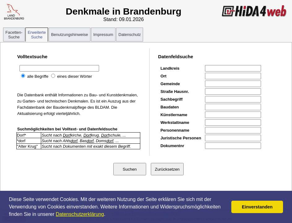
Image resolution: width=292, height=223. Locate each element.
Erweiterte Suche (37, 34)
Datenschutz (130, 34)
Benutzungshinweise (69, 34)
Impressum (103, 34)
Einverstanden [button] (257, 206)
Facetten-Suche (14, 34)
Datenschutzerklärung (80, 214)
